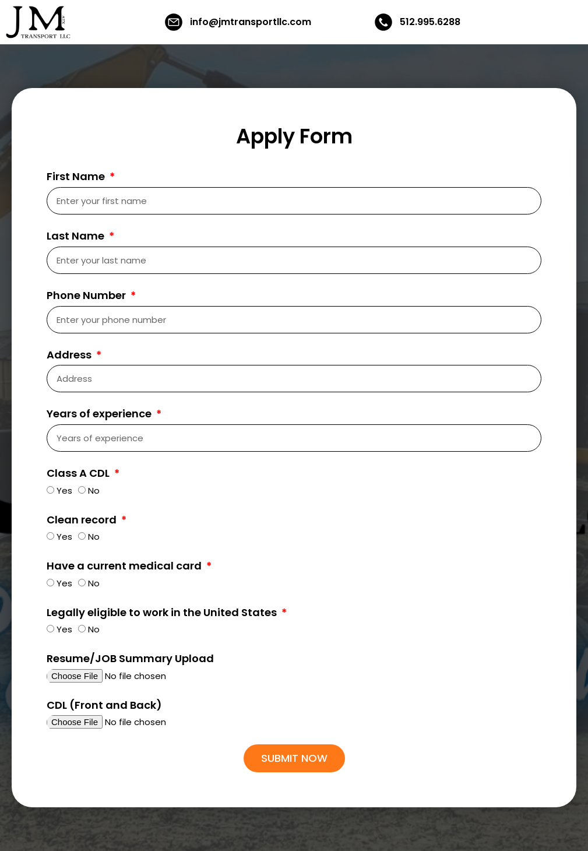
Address (70, 355)
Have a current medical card (125, 566)
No (94, 490)
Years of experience (100, 414)
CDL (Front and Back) (104, 705)
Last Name (77, 236)
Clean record (83, 520)
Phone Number (87, 296)
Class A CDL (79, 473)
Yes (64, 490)
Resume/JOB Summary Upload (130, 659)
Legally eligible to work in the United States (163, 613)
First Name (77, 177)
